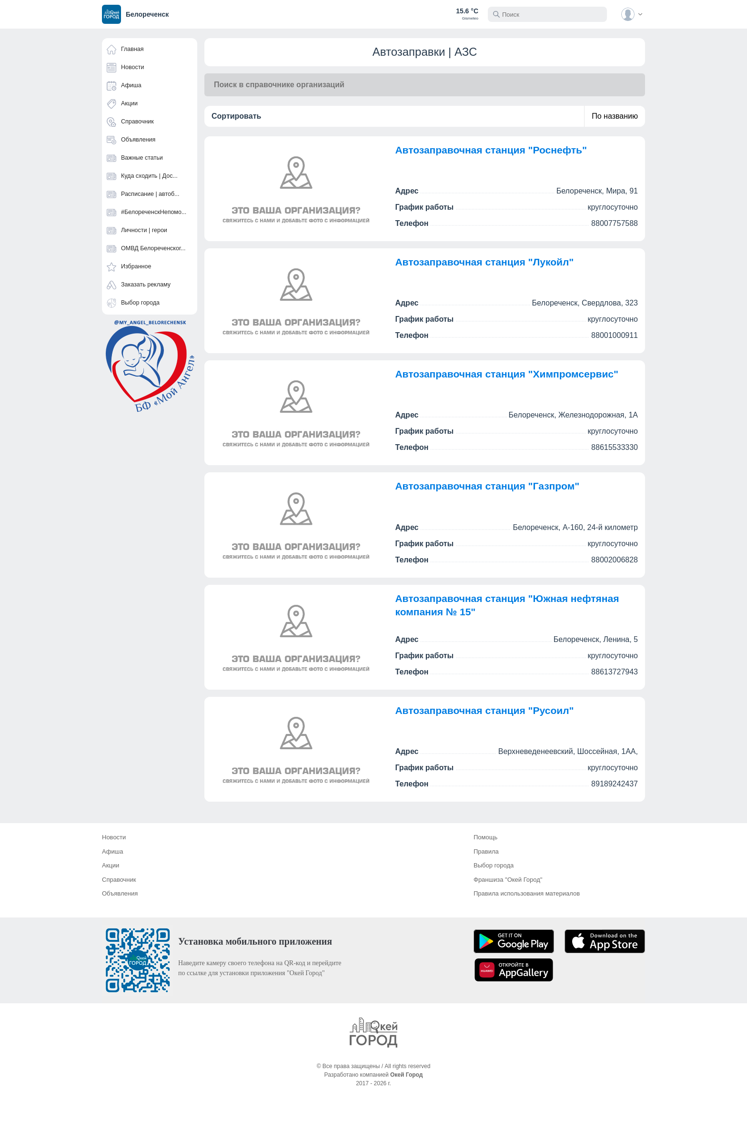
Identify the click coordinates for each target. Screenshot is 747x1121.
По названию (615, 116)
